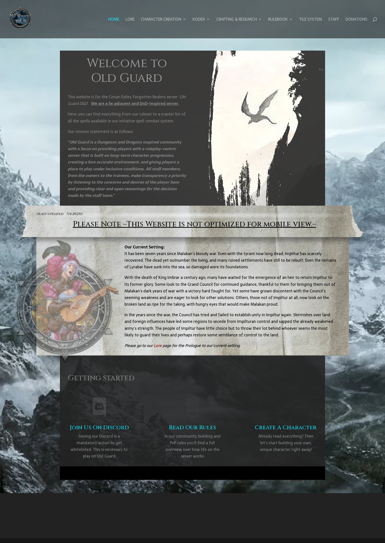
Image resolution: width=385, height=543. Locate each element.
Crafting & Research (236, 19)
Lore (130, 19)
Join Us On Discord (99, 427)
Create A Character (285, 427)
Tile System (310, 19)
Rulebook (278, 19)
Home (113, 19)
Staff (333, 19)
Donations (356, 19)
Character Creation (161, 19)
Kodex (198, 19)
